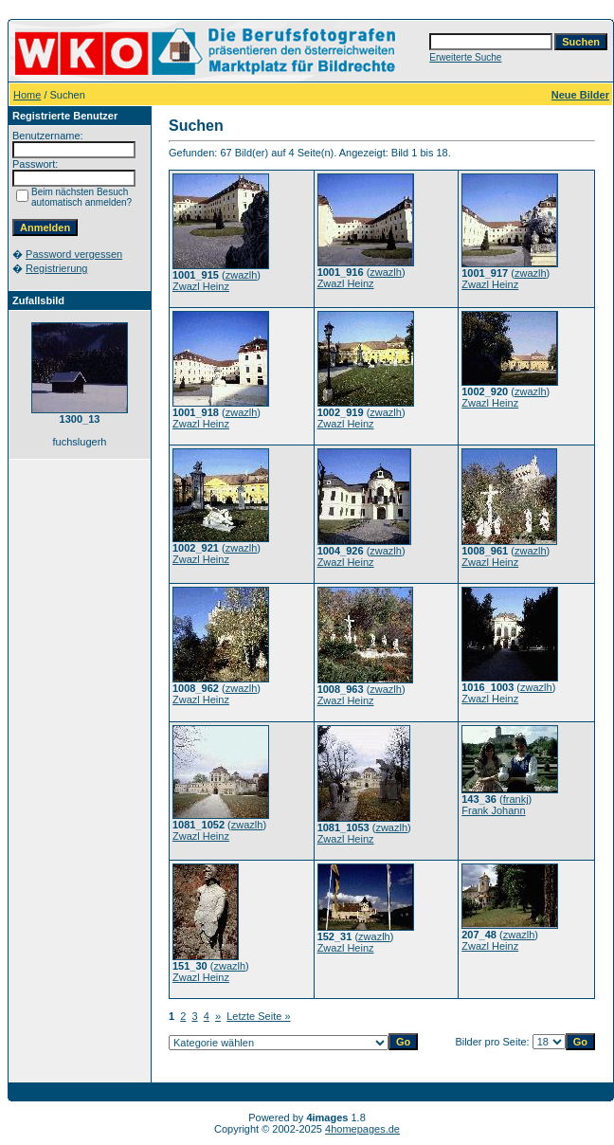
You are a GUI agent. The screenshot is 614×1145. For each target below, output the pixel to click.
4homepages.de (362, 1129)
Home (27, 94)
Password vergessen (74, 254)
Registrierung (56, 268)
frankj (516, 799)
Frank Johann (493, 810)
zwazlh (242, 275)
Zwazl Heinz (200, 286)
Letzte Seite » (258, 1016)
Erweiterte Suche (465, 57)
